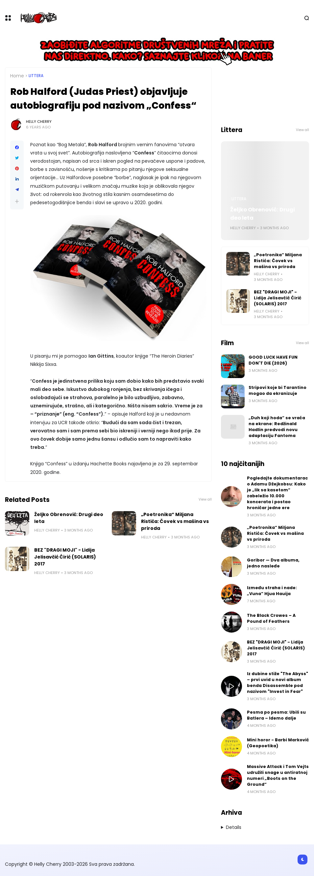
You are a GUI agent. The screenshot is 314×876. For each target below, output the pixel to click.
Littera (36, 75)
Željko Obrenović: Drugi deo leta (68, 518)
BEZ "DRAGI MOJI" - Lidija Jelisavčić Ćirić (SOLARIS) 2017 (65, 557)
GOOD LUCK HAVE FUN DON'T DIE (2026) (273, 360)
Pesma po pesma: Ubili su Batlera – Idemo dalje (276, 715)
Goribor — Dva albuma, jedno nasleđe (273, 563)
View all (205, 499)
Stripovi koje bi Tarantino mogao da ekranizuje (277, 390)
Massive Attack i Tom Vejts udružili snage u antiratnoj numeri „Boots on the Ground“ (278, 775)
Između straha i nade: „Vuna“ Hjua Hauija (272, 590)
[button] (17, 201)
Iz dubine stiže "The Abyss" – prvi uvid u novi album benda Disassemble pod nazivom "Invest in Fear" (277, 682)
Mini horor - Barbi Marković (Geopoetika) (278, 743)
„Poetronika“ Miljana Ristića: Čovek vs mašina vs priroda (175, 521)
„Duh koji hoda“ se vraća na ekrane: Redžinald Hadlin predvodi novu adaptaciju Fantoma (277, 426)
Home (17, 75)
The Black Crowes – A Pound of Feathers (271, 618)
